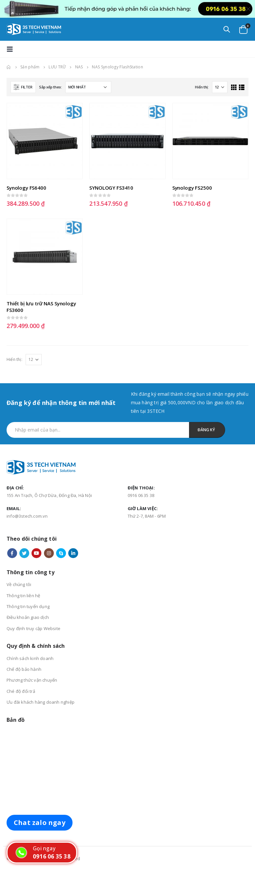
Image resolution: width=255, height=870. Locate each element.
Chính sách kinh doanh (30, 658)
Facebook (12, 553)
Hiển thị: (202, 86)
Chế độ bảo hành (24, 669)
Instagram (49, 553)
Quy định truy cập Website (33, 628)
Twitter (24, 553)
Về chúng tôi (19, 584)
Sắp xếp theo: (50, 86)
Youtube (36, 553)
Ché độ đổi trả (21, 691)
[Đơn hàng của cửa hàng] (88, 87)
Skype (61, 553)
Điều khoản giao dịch (28, 617)
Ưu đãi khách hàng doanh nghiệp (40, 702)
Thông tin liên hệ (23, 596)
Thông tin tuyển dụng (28, 606)
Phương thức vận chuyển (32, 680)
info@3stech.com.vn (27, 516)
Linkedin (73, 553)
